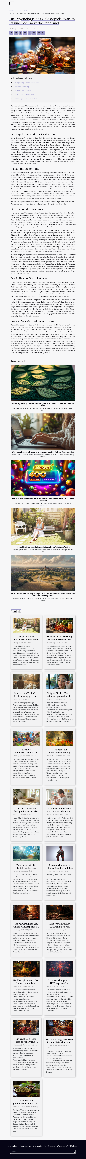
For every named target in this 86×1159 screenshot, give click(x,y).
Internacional (25, 1146)
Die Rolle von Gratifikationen (24, 95)
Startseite (12, 11)
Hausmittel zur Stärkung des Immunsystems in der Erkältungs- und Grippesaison (60, 641)
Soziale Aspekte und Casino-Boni (26, 99)
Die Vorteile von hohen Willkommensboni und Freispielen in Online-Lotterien (43, 499)
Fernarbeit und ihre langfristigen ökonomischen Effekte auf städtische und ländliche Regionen (43, 594)
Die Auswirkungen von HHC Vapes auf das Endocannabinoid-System (60, 983)
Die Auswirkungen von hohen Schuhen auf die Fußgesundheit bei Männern (60, 869)
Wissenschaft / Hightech (67, 1146)
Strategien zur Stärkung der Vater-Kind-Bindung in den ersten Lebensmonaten (59, 813)
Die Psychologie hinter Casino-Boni (26, 83)
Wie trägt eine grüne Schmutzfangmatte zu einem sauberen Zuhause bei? (43, 404)
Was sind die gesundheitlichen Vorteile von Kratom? (26, 1103)
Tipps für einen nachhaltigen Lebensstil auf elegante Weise (43, 547)
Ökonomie (37, 1146)
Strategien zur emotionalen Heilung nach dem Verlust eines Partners (60, 754)
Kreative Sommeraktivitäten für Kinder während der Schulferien (26, 754)
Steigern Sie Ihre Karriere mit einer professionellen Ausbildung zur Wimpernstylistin (60, 697)
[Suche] (43, 1152)
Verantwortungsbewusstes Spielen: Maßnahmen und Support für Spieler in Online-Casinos (59, 1043)
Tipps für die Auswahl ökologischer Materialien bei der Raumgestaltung (26, 811)
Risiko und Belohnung (21, 87)
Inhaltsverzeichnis (22, 78)
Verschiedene (49, 1146)
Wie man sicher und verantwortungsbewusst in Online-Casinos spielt (43, 452)
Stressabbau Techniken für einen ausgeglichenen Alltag (26, 696)
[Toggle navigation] (11, 3)
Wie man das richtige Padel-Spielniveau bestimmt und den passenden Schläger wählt (26, 869)
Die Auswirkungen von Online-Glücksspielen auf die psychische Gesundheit (26, 928)
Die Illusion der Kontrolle (22, 91)
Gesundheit (23, 11)
